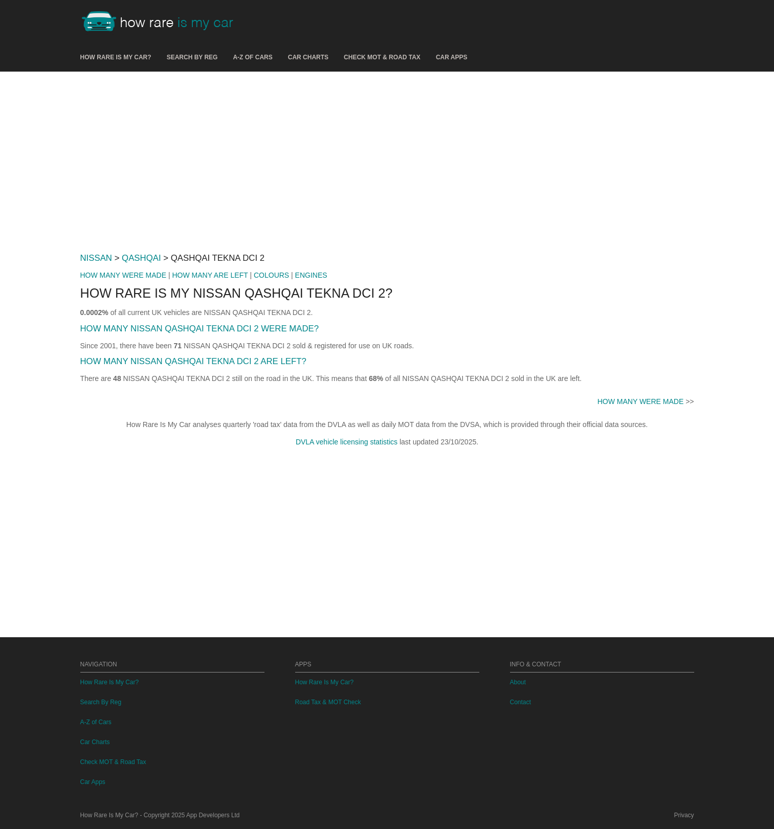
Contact (520, 702)
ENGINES (311, 275)
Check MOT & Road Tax (382, 57)
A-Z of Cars (252, 57)
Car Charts (308, 57)
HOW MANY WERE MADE (123, 275)
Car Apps (452, 57)
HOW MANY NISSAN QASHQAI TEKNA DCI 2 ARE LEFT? (193, 361)
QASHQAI (141, 258)
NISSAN (96, 258)
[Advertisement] (387, 158)
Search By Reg (192, 57)
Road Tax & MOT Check (328, 702)
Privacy (684, 815)
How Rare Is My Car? (115, 57)
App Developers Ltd (212, 815)
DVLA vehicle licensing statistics (346, 442)
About (518, 682)
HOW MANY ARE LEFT (210, 275)
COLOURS (271, 275)
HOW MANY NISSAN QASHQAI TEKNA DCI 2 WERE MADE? (199, 328)
